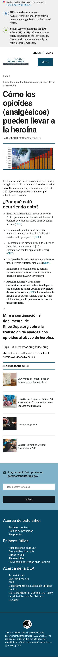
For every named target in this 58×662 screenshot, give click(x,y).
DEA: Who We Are (19, 578)
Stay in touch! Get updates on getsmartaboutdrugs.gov (25, 474)
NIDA (46, 262)
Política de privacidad (21, 530)
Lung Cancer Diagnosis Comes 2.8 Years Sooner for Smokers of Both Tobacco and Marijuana (35, 402)
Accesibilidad (16, 575)
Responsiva (15, 534)
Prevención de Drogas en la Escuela (29, 561)
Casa (5, 76)
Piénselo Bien (17, 558)
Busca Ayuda (16, 554)
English (37, 52)
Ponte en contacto (19, 527)
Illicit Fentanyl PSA (27, 424)
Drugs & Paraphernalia (21, 551)
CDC (18, 224)
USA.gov (13, 599)
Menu (45, 61)
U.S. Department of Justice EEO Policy (31, 592)
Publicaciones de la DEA (22, 547)
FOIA (11, 582)
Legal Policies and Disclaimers (26, 596)
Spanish (50, 52)
